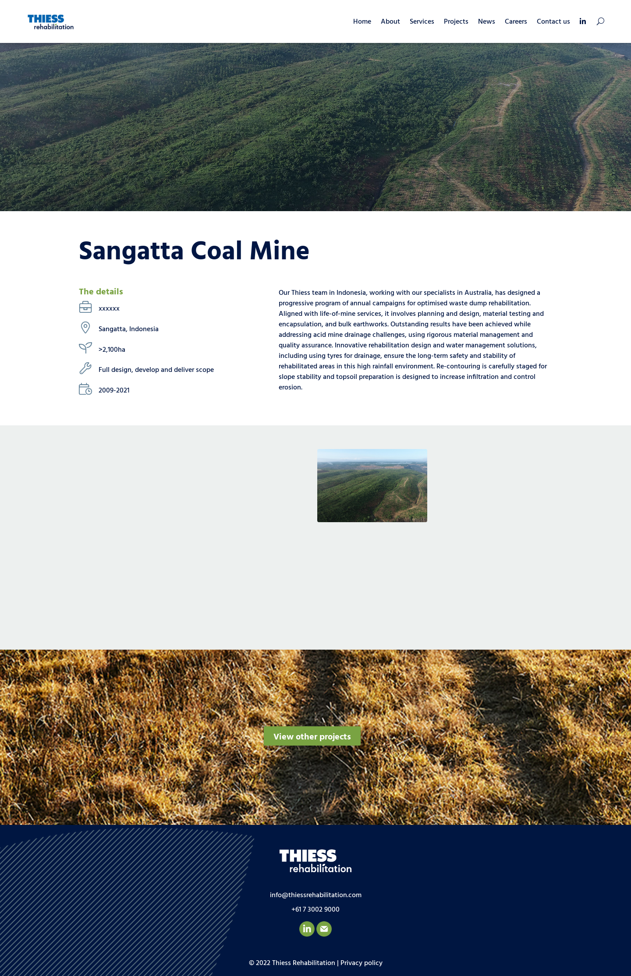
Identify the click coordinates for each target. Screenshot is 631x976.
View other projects (312, 737)
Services (422, 22)
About (390, 22)
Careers (516, 22)
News (486, 22)
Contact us (553, 22)
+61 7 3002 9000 (315, 910)
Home (362, 22)
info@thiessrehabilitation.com (316, 895)
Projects (456, 22)
